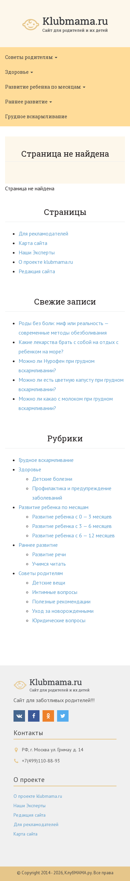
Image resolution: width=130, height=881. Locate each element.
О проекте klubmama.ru (46, 261)
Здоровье (19, 72)
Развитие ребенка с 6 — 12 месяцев (73, 535)
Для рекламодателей (43, 233)
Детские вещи (48, 582)
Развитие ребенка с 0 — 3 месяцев (72, 516)
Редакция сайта (37, 271)
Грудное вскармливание (36, 116)
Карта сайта (33, 243)
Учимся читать (49, 563)
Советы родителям (31, 57)
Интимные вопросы (54, 592)
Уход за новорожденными (63, 610)
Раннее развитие (28, 101)
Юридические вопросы (58, 620)
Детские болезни (52, 478)
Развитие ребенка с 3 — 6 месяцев (72, 526)
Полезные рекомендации (61, 601)
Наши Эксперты (37, 252)
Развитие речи (49, 554)
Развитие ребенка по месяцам (45, 87)
